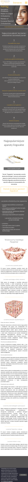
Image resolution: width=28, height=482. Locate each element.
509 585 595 (17, 3)
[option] (14, 27)
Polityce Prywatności (8, 481)
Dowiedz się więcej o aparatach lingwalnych (14, 190)
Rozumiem (23, 474)
